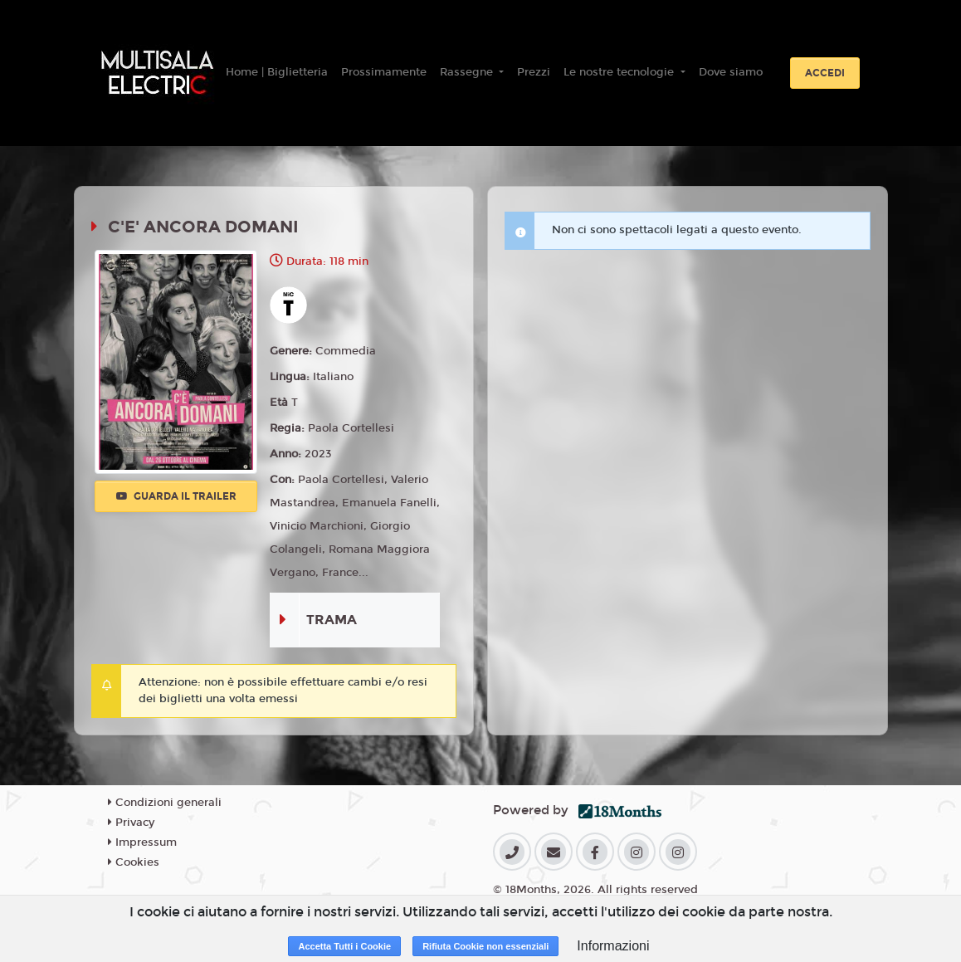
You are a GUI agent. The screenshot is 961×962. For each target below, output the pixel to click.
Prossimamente (384, 72)
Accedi (825, 73)
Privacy (131, 822)
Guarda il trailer (176, 496)
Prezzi (533, 72)
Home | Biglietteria (277, 72)
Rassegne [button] (468, 72)
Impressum (142, 842)
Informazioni (613, 946)
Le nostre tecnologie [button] (620, 72)
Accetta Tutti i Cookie (344, 946)
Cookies (133, 862)
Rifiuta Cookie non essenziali (485, 946)
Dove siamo (731, 72)
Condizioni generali (165, 802)
